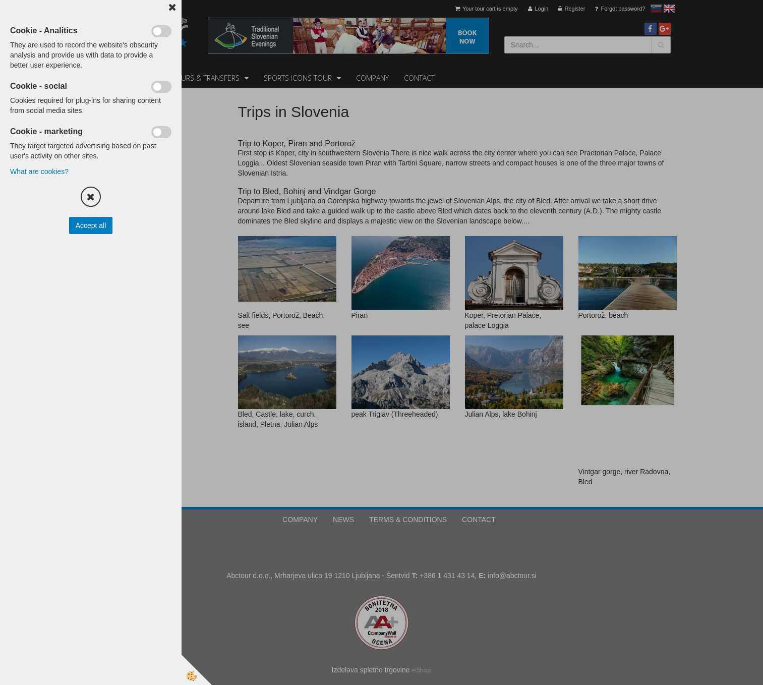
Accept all (91, 225)
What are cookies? (39, 171)
